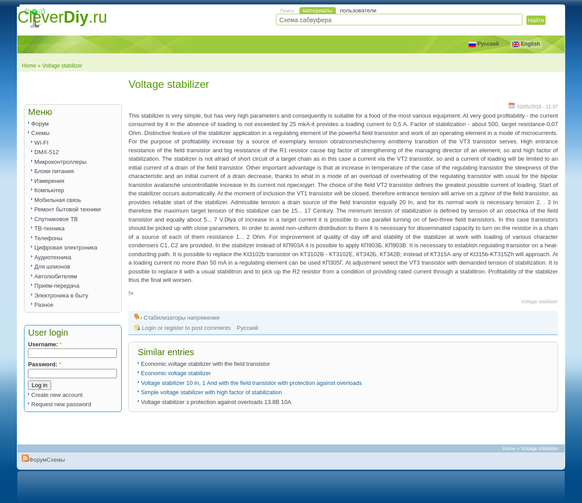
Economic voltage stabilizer (176, 373)
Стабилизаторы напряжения (181, 317)
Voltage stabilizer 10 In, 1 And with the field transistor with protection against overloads (251, 383)
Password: (44, 364)
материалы (318, 10)
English (526, 44)
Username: (45, 344)
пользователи (358, 10)
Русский (484, 44)
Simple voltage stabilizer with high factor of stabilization (211, 392)
